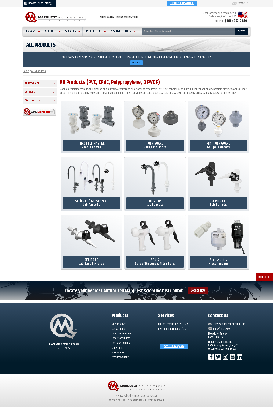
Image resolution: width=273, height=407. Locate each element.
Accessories (118, 353)
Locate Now (198, 290)
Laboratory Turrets (121, 338)
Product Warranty (120, 357)
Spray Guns (117, 348)
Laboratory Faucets (121, 334)
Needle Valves (119, 324)
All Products (38, 71)
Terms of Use (138, 395)
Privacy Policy (123, 395)
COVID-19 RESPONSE (182, 3)
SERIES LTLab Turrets (218, 203)
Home (26, 71)
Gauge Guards (119, 329)
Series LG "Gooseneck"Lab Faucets (91, 203)
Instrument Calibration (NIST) (173, 328)
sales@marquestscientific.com (229, 324)
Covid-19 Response (174, 346)
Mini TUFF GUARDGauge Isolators (219, 145)
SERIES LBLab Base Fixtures (91, 261)
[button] (32, 31)
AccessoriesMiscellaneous (218, 261)
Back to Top (264, 277)
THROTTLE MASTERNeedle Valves (91, 145)
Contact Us (243, 3)
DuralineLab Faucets (155, 203)
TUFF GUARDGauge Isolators (155, 145)
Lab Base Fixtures (121, 343)
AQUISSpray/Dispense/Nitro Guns (155, 261)
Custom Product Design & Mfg (173, 324)
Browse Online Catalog (40, 3)
